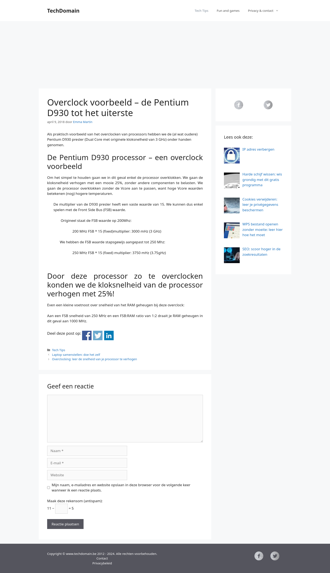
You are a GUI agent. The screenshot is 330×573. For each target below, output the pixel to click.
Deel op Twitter (97, 335)
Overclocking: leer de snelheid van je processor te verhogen (94, 359)
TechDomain (63, 10)
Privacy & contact (265, 10)
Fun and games (228, 10)
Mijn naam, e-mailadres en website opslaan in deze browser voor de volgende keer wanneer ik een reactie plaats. (121, 487)
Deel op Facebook (87, 335)
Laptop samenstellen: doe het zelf (76, 355)
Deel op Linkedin (109, 335)
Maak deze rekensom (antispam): (74, 500)
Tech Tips (201, 10)
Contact (102, 558)
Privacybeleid (102, 563)
